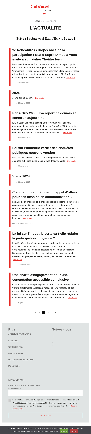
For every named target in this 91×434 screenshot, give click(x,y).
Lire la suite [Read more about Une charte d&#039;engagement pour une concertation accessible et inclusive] (72, 298)
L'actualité (13, 340)
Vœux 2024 (21, 176)
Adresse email (13, 388)
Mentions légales (16, 353)
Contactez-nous (15, 347)
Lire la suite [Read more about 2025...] (39, 98)
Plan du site (14, 366)
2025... (17, 93)
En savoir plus (54, 431)
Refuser (74, 431)
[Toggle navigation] (58, 10)
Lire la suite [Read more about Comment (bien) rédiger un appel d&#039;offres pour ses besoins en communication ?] (27, 218)
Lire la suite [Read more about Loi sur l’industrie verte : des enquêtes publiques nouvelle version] (71, 161)
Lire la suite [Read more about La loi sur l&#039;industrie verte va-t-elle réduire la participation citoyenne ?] (17, 260)
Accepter (64, 431)
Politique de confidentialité (21, 359)
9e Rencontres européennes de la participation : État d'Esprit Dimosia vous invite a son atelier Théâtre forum (44, 54)
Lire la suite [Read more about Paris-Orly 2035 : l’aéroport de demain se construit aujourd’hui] (67, 133)
